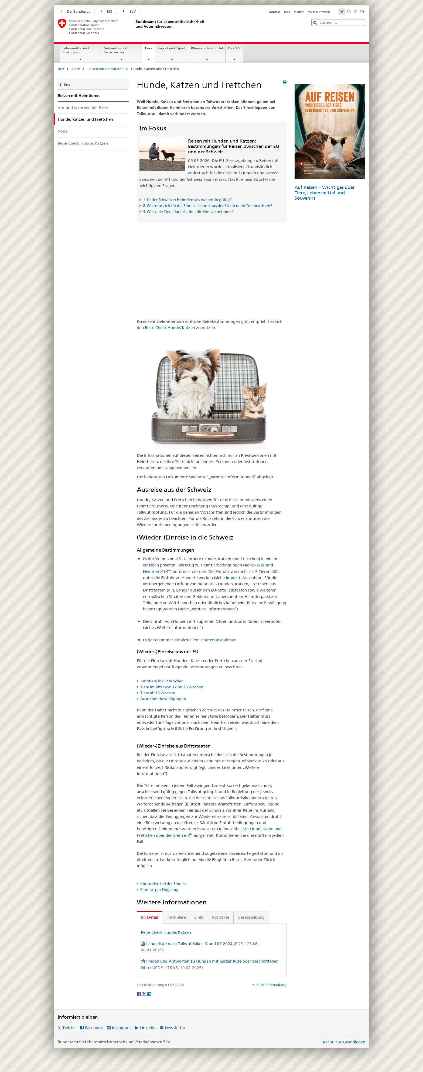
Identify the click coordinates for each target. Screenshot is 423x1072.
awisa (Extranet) (319, 12)
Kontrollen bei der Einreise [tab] (163, 883)
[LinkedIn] (149, 993)
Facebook (94, 1027)
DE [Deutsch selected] (341, 11)
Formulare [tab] (176, 917)
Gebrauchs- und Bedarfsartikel (115, 50)
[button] (315, 22)
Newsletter (175, 1027)
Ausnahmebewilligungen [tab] (162, 699)
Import (232, 577)
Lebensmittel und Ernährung (76, 50)
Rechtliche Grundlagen (344, 1042)
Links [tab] (199, 917)
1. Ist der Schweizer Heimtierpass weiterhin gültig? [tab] (187, 200)
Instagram (121, 1027)
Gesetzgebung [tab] (251, 917)
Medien (299, 12)
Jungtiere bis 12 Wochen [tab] (161, 681)
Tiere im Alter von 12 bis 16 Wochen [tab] (171, 687)
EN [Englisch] (362, 11)
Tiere (150, 50)
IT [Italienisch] (355, 11)
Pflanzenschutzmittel (207, 48)
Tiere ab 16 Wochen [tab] (157, 693)
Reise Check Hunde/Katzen (83, 143)
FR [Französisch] (349, 11)
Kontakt (274, 12)
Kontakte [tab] (220, 917)
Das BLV (234, 48)
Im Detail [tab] (149, 917)
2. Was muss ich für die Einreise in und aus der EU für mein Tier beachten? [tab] (207, 205)
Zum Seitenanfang (271, 985)
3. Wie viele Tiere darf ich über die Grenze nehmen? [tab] (188, 211)
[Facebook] (139, 993)
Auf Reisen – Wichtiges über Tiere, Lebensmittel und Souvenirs (325, 193)
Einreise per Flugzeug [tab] (159, 889)
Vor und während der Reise (83, 107)
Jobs (287, 12)
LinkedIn (148, 1027)
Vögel (63, 131)
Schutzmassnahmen (218, 639)
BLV (129, 11)
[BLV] (135, 26)
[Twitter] (144, 993)
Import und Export (172, 48)
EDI (106, 11)
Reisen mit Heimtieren (105, 69)
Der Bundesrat (75, 11)
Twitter (69, 1027)
